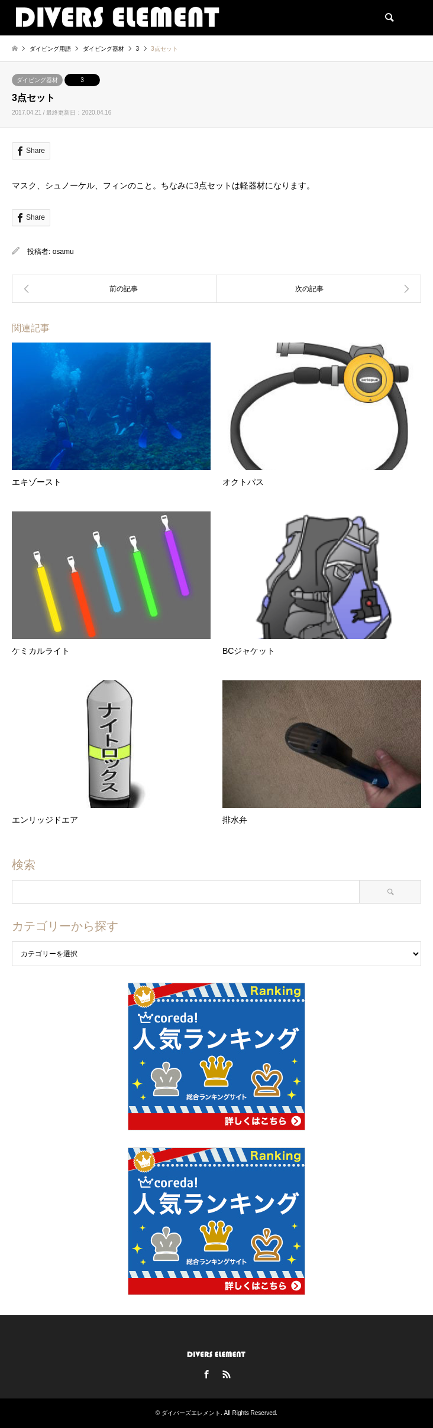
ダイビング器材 (37, 80)
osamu (63, 251)
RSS (226, 1374)
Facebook (206, 1374)
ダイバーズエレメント (191, 1413)
